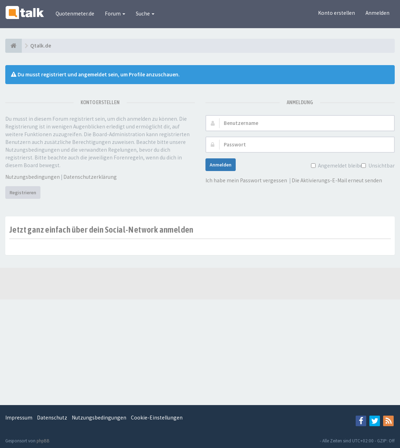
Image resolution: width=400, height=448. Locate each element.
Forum (115, 13)
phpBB (43, 441)
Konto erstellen (336, 13)
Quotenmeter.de (75, 13)
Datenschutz (52, 417)
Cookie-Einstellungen (157, 417)
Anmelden (377, 13)
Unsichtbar (381, 165)
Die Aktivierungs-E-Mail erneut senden (337, 180)
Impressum (18, 417)
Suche (145, 13)
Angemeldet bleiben (341, 165)
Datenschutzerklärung (90, 176)
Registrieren (22, 192)
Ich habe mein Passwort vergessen (246, 180)
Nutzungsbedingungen (32, 176)
